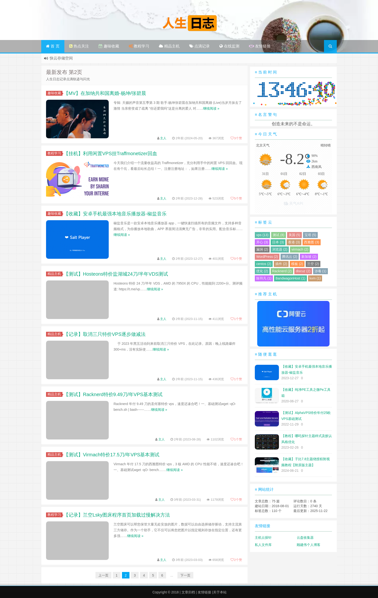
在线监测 (229, 46)
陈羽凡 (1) (263, 278)
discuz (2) (303, 271)
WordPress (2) (267, 257)
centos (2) (263, 264)
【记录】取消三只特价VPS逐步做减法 (105, 334)
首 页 (53, 46)
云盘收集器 (305, 537)
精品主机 (169, 46)
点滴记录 (199, 46)
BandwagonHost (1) (290, 278)
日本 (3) (278, 242)
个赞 (236, 138)
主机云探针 (263, 537)
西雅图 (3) (311, 242)
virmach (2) (299, 249)
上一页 (103, 575)
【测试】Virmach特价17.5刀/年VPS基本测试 (112, 454)
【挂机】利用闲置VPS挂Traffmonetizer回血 (110, 153)
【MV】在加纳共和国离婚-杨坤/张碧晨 (105, 93)
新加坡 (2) (309, 257)
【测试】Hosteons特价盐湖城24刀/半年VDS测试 (116, 274)
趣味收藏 (109, 46)
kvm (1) (315, 278)
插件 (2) (281, 264)
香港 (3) (294, 242)
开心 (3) (262, 242)
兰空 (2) (313, 264)
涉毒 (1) (320, 271)
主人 (163, 138)
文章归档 (188, 592)
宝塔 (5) (310, 235)
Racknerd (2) (282, 271)
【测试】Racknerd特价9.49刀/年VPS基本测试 (113, 394)
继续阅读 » (211, 108)
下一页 (185, 575)
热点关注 (79, 46)
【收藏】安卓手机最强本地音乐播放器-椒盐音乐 (115, 213)
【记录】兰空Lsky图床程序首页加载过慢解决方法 (117, 515)
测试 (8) (278, 235)
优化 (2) (262, 271)
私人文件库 (263, 545)
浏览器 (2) (279, 249)
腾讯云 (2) (289, 257)
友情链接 (259, 46)
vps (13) (262, 235)
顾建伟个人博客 (308, 545)
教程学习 (139, 46)
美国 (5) (294, 235)
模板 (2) (297, 264)
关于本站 (220, 592)
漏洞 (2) (262, 249)
